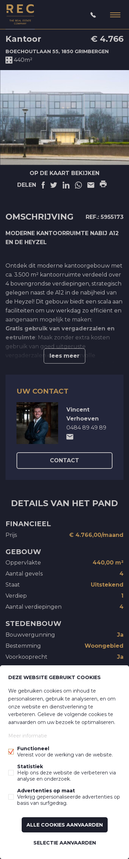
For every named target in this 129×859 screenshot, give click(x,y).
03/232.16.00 (93, 15)
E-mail (90, 185)
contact (64, 460)
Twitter (53, 185)
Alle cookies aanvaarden (64, 825)
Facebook (43, 185)
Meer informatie (27, 736)
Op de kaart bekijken (64, 173)
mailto (69, 436)
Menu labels (115, 15)
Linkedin (66, 185)
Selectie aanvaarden (64, 843)
